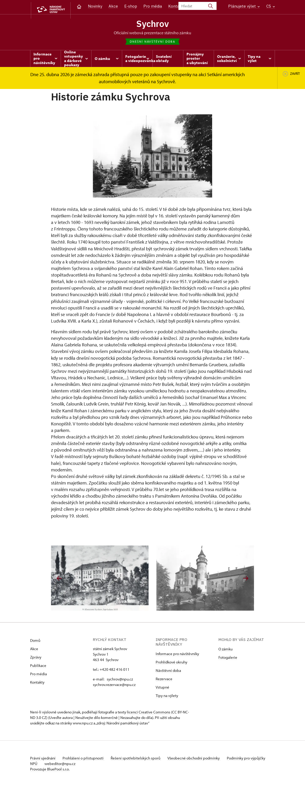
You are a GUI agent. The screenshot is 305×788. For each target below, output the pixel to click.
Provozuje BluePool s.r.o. (50, 770)
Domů (35, 641)
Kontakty (37, 683)
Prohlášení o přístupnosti (85, 759)
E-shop (130, 6)
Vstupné (162, 688)
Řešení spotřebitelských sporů (140, 759)
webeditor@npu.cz (77, 765)
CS (270, 6)
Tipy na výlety (167, 697)
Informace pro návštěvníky (177, 655)
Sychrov (152, 24)
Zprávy (35, 658)
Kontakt (175, 6)
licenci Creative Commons (148, 713)
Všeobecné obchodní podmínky (200, 759)
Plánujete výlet (244, 6)
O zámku (225, 650)
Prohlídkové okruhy (171, 663)
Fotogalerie (227, 658)
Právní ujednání (43, 759)
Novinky (95, 6)
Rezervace (164, 680)
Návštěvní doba (168, 671)
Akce (113, 6)
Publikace (38, 667)
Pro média (152, 6)
